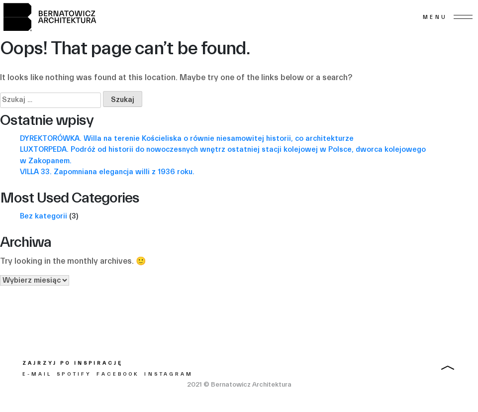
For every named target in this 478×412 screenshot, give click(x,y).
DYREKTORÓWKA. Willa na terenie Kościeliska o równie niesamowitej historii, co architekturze (187, 138)
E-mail (37, 374)
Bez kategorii (43, 216)
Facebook (117, 374)
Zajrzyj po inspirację (72, 363)
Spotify (74, 374)
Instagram (168, 374)
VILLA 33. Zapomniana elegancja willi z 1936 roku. (107, 172)
